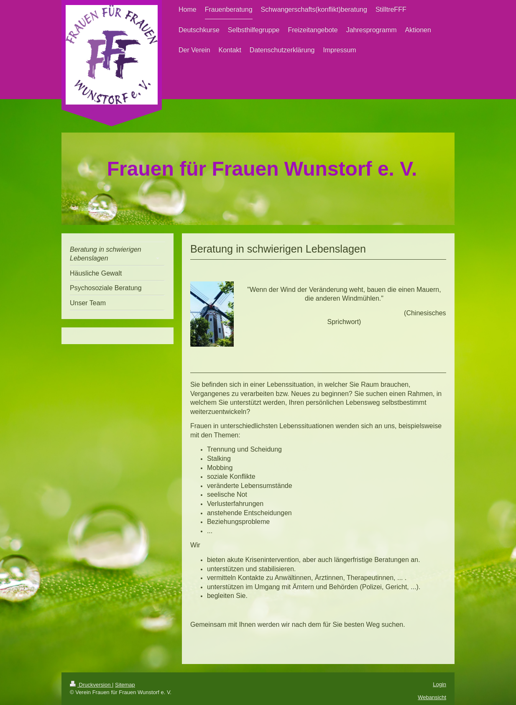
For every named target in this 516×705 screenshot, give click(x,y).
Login (439, 684)
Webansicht (432, 697)
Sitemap (125, 685)
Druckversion (91, 685)
